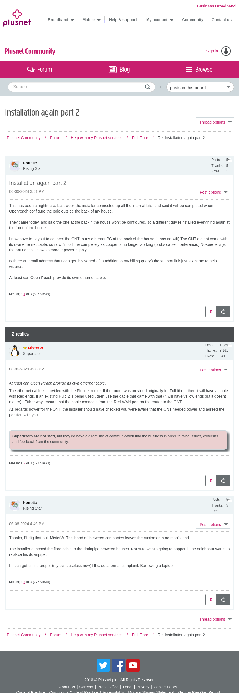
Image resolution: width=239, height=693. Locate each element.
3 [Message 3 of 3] (24, 582)
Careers (86, 687)
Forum (55, 137)
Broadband (59, 19)
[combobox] (81, 87)
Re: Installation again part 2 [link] (181, 137)
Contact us (222, 19)
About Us (67, 687)
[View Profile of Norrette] (30, 163)
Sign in (212, 51)
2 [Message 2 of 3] (24, 463)
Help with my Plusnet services (96, 137)
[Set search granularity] (200, 87)
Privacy (143, 687)
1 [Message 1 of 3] (24, 294)
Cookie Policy (165, 687)
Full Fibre (140, 137)
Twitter (103, 665)
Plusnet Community (29, 51)
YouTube (133, 665)
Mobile (89, 19)
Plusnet (17, 17)
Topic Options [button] (215, 122)
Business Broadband (216, 6)
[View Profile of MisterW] (35, 348)
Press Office (108, 687)
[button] (213, 192)
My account (157, 19)
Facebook (118, 665)
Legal (127, 687)
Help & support (123, 19)
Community (193, 19)
